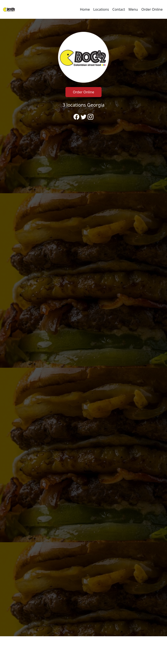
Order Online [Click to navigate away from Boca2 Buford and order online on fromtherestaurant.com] (83, 92)
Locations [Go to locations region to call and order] (101, 9)
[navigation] (83, 9)
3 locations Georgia (83, 105)
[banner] (83, 327)
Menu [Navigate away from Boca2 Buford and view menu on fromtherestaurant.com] (133, 9)
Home (85, 9)
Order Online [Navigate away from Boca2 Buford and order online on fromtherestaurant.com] (152, 9)
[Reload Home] (9, 9)
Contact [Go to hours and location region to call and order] (118, 9)
